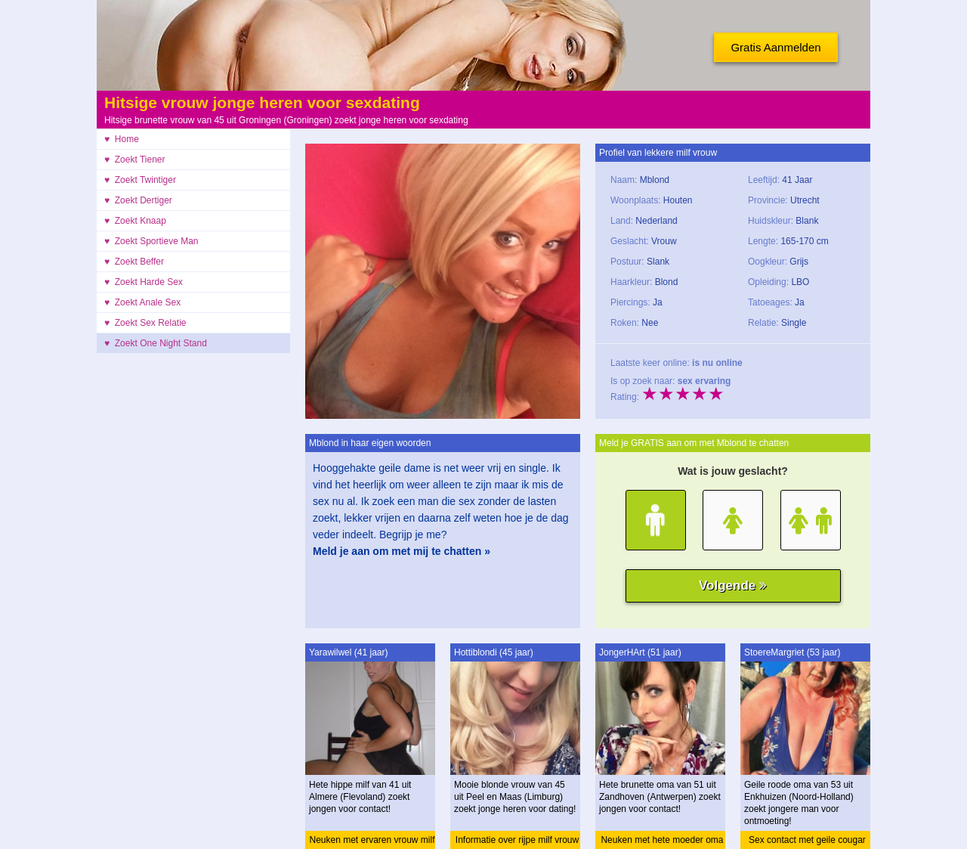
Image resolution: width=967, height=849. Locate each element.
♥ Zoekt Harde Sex (143, 282)
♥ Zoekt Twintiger (140, 180)
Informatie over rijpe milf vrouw (517, 840)
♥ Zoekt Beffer (134, 261)
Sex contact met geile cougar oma (807, 842)
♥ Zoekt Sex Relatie (145, 323)
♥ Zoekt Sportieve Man (151, 241)
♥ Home (121, 139)
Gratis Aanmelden (775, 47)
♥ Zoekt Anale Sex (142, 302)
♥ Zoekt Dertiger (138, 200)
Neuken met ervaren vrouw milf (371, 840)
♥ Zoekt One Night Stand (155, 343)
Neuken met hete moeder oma (662, 840)
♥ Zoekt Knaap (135, 220)
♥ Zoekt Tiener (134, 159)
